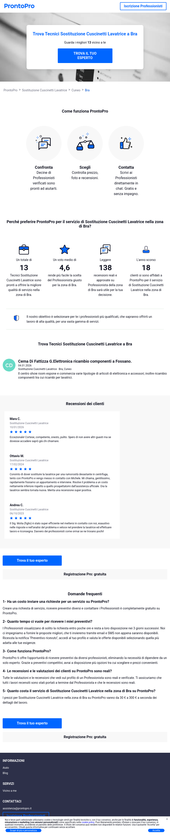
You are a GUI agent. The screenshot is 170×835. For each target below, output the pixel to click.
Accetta (156, 830)
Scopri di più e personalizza (23, 830)
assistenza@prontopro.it (17, 808)
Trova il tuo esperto (32, 560)
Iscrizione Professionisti (143, 6)
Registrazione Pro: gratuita (85, 574)
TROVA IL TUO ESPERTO (85, 55)
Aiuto (6, 767)
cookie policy (87, 822)
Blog (5, 773)
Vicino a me (10, 790)
